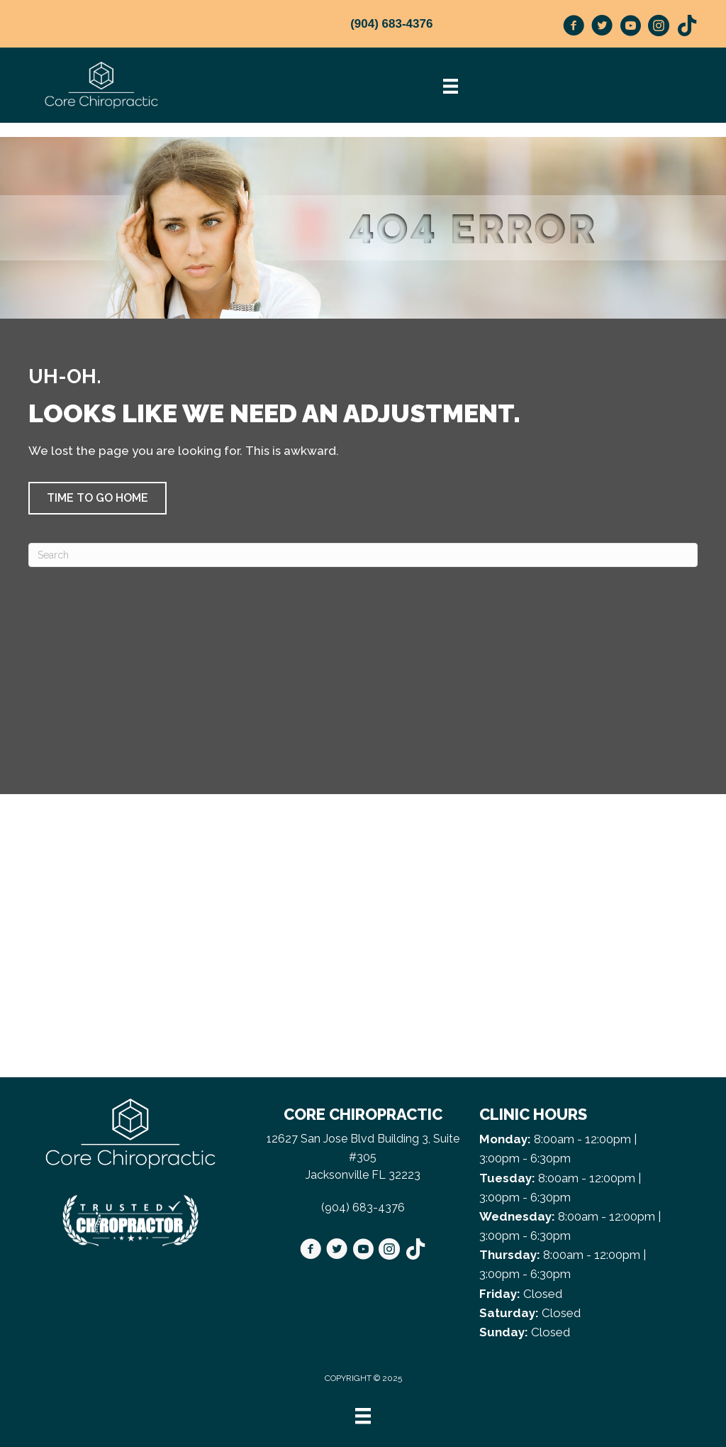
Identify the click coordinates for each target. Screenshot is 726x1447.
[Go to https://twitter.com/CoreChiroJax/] (602, 27)
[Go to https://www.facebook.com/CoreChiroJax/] (573, 27)
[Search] (363, 555)
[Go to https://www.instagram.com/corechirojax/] (658, 27)
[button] (97, 498)
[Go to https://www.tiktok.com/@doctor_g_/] (687, 27)
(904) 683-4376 (391, 24)
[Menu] (363, 1415)
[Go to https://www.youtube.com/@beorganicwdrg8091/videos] (630, 27)
